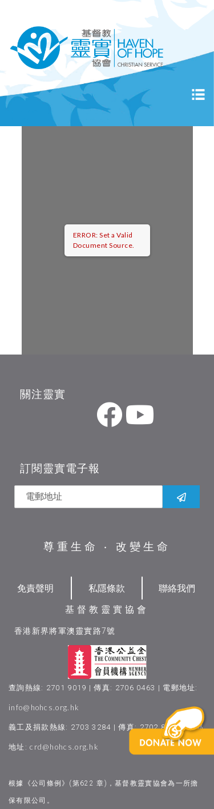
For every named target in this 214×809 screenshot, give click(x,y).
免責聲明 (35, 587)
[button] (183, 748)
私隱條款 (106, 587)
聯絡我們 (177, 587)
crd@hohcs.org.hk (64, 746)
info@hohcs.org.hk (44, 707)
